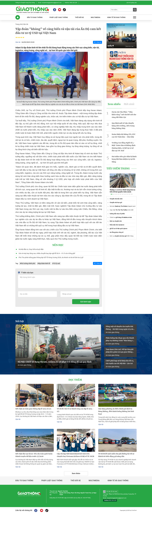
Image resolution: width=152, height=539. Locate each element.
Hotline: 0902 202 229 (71, 2)
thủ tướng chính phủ (28, 263)
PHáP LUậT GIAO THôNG (59, 17)
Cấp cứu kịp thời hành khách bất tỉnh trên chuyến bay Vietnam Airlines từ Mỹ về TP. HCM (75, 453)
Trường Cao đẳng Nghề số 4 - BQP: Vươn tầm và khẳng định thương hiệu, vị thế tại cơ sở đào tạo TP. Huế (123, 146)
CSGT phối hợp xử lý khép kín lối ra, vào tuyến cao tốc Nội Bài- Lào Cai (120, 361)
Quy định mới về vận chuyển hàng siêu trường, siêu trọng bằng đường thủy (123, 125)
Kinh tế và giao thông (118, 479)
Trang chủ (18, 24)
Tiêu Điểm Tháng (118, 167)
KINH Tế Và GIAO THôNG (116, 17)
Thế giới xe (76, 479)
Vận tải (25, 24)
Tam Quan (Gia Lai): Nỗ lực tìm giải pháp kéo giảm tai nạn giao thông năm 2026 (119, 350)
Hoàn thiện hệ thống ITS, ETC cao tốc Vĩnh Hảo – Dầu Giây (123, 135)
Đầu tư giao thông (24, 479)
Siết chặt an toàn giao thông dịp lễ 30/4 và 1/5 (33, 408)
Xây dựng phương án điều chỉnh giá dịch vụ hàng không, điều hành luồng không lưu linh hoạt (116, 410)
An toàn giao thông (24, 364)
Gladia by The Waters (121, 203)
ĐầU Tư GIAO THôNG (35, 17)
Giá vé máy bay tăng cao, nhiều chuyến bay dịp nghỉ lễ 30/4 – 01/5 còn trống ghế (47, 253)
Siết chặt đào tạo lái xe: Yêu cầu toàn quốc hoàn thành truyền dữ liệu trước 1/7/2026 (33, 453)
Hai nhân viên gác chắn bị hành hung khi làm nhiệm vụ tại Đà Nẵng (124, 158)
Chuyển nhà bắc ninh (116, 196)
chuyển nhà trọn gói (121, 233)
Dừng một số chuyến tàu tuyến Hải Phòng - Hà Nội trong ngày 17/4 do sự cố (119, 327)
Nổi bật (19, 320)
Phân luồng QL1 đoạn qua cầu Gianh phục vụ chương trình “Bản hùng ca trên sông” (120, 338)
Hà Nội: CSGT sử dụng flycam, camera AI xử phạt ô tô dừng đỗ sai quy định (54, 361)
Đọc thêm (75, 379)
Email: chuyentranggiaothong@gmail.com (50, 2)
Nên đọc (57, 244)
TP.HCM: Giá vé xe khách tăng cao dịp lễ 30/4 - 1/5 (75, 409)
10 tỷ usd (56, 263)
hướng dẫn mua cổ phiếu (117, 211)
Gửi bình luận (85, 301)
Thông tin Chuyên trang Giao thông (25, 2)
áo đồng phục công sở (116, 229)
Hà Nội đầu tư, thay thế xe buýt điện (31, 249)
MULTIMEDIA (95, 17)
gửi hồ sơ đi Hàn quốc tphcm (118, 226)
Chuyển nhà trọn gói (116, 200)
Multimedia (94, 479)
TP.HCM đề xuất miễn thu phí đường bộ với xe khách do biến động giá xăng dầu (116, 453)
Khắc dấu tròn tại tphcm (117, 222)
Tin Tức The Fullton (121, 207)
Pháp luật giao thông (51, 479)
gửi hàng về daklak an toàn (124, 215)
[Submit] (135, 10)
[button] (111, 191)
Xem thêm (76, 472)
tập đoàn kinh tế (44, 263)
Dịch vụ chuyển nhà (116, 218)
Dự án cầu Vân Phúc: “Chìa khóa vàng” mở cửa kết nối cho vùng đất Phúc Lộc (124, 114)
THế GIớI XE (79, 17)
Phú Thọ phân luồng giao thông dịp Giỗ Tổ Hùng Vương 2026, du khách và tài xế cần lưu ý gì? (51, 257)
